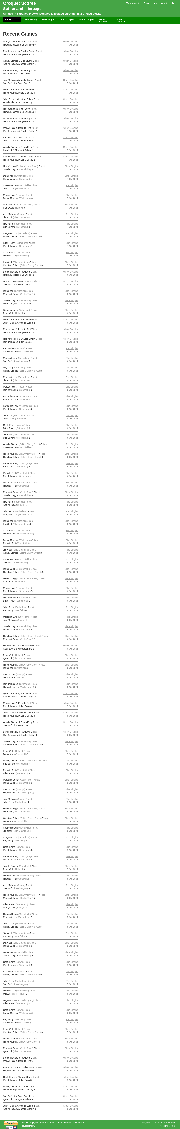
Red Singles (67, 19)
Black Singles (86, 19)
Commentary (30, 19)
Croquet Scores (19, 3)
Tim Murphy (169, 1122)
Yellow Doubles (102, 20)
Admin (164, 3)
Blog (146, 3)
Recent (9, 19)
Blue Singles (49, 19)
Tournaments (133, 3)
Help (155, 3)
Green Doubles (121, 20)
